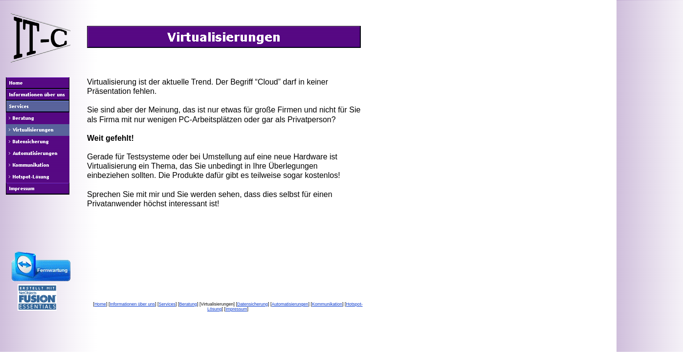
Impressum (236, 309)
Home (100, 304)
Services (167, 304)
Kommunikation (327, 304)
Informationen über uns (132, 304)
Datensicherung (252, 304)
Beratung (188, 304)
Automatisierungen (290, 304)
